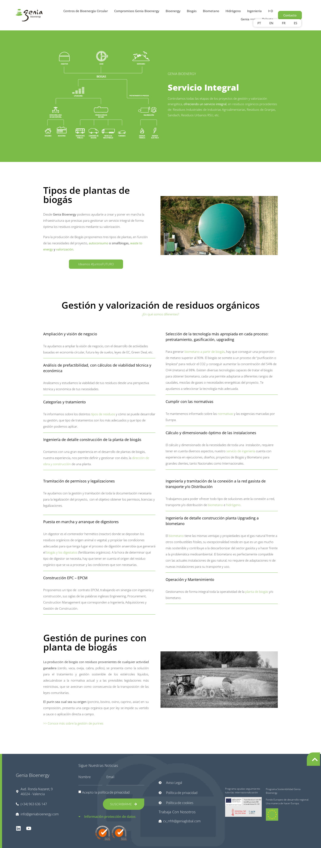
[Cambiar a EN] (271, 23)
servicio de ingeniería (240, 451)
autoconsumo (98, 243)
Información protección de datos (110, 816)
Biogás (192, 11)
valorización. (65, 249)
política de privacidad (114, 792)
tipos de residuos (102, 414)
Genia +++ (248, 19)
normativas (225, 414)
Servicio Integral (203, 87)
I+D (270, 11)
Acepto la (106, 792)
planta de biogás (256, 592)
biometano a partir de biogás (205, 352)
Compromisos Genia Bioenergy (136, 11)
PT (259, 23)
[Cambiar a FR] (284, 23)
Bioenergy (173, 11)
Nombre (84, 777)
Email (110, 777)
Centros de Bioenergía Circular (85, 11)
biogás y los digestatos (61, 552)
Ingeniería (254, 11)
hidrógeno (233, 505)
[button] (111, 814)
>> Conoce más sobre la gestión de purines (73, 723)
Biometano (211, 11)
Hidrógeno (233, 11)
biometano (215, 505)
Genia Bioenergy (32, 775)
